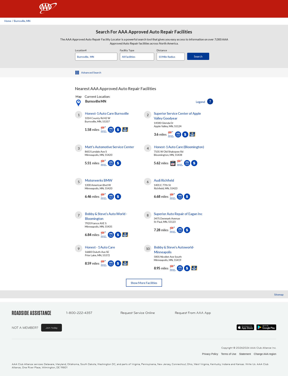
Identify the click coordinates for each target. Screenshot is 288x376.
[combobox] (97, 55)
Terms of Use (228, 353)
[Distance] (172, 57)
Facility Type (127, 50)
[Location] (96, 56)
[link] (109, 123)
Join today (51, 327)
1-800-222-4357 (79, 313)
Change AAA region (265, 353)
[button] (210, 101)
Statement (245, 353)
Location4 (81, 50)
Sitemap (279, 294)
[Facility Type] (140, 57)
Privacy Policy (210, 353)
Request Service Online (137, 313)
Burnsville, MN (22, 20)
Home (7, 20)
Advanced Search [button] (91, 72)
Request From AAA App (193, 313)
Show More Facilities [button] (144, 282)
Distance (162, 50)
